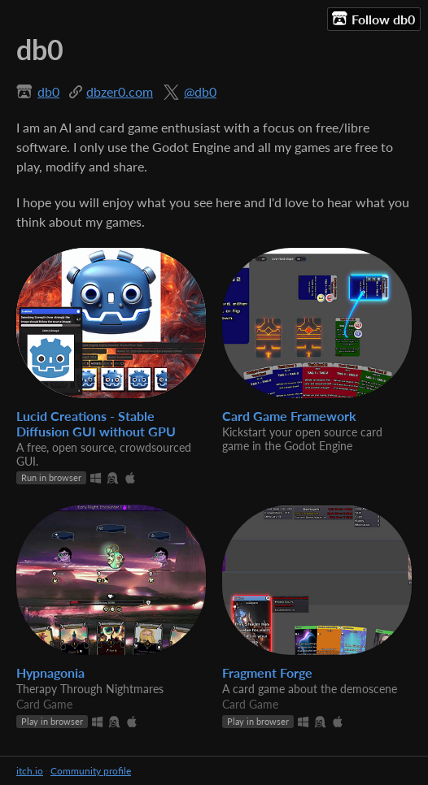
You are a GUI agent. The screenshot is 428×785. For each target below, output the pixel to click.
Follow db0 (373, 19)
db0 (48, 91)
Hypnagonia (50, 672)
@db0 (200, 91)
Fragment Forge (267, 672)
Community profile (90, 771)
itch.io (29, 771)
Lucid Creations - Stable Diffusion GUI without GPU (96, 423)
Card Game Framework (289, 415)
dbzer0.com (119, 91)
